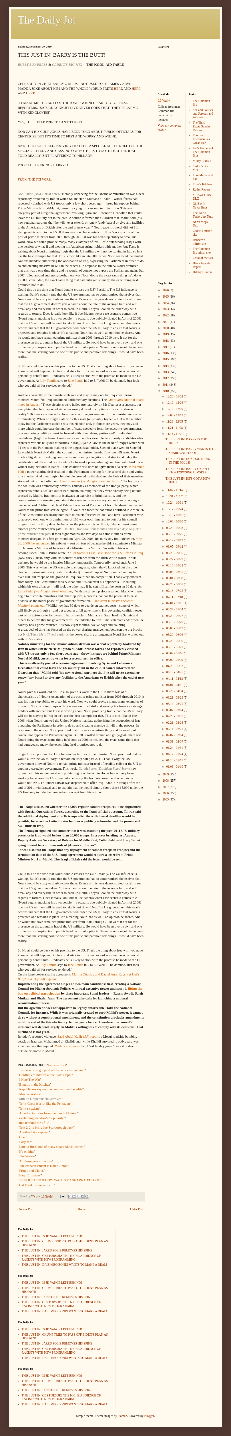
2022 (166, 315)
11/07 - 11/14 (174, 490)
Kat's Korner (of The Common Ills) (203, 152)
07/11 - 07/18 (174, 597)
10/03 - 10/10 (175, 521)
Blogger (149, 1416)
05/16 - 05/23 (175, 647)
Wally (166, 100)
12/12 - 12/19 (175, 409)
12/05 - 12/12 (175, 415)
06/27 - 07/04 (175, 609)
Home (82, 1209)
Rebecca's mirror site (199, 241)
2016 (166, 353)
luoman (122, 1416)
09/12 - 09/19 (175, 540)
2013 (166, 372)
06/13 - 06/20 (175, 622)
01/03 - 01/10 (175, 766)
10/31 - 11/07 (174, 496)
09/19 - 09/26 (175, 534)
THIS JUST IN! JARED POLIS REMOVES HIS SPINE (57, 1250)
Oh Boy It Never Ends (200, 205)
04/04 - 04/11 (174, 685)
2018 (166, 340)
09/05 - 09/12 (175, 546)
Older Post (136, 1209)
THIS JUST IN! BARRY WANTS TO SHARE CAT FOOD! (189, 451)
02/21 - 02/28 (175, 722)
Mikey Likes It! (202, 161)
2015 (166, 359)
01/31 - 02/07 (175, 741)
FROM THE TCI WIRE (34, 179)
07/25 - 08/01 (175, 584)
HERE (136, 88)
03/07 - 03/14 (175, 710)
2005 (166, 799)
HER (117, 88)
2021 (166, 322)
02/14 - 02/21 (175, 729)
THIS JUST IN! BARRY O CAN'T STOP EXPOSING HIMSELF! (187, 470)
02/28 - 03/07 (175, 716)
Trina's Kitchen (202, 184)
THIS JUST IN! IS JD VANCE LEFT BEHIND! (52, 1236)
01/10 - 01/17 (175, 760)
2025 (166, 296)
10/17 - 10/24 (175, 509)
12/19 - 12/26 (175, 402)
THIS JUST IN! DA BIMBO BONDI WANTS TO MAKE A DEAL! (64, 1264)
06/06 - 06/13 (175, 628)
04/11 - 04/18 (174, 678)
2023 (166, 309)
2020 (166, 328)
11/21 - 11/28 (174, 427)
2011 (166, 384)
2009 (166, 774)
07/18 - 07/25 (175, 590)
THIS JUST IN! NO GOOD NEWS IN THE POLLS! (187, 460)
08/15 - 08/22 (175, 565)
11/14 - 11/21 (174, 434)
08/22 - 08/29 (175, 559)
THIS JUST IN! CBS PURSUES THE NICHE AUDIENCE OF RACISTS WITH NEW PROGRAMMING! (61, 1257)
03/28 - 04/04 (175, 691)
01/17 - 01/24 (175, 754)
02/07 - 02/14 (175, 735)
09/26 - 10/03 (175, 528)
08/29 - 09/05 (175, 553)
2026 (166, 290)
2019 (166, 334)
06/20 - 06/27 (175, 616)
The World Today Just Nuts (203, 214)
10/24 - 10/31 (175, 502)
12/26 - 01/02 (175, 396)
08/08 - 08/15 (175, 572)
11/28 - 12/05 (174, 421)
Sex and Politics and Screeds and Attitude (203, 113)
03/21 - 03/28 (175, 697)
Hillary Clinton (202, 272)
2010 (166, 391)
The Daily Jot (47, 20)
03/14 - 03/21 (175, 703)
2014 (166, 365)
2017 (166, 347)
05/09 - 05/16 (175, 653)
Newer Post (26, 1209)
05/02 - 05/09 (175, 659)
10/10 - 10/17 (175, 515)
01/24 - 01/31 (175, 747)
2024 (166, 303)
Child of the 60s (203, 258)
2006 (166, 793)
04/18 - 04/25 (175, 672)
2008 (166, 780)
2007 (166, 787)
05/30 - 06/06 (175, 634)
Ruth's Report (201, 189)
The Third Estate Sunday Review (202, 126)
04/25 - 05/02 (175, 666)
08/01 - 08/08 (175, 578)
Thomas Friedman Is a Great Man (201, 139)
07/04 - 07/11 (174, 603)
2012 (166, 378)
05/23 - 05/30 (175, 641)
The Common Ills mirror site (202, 250)
